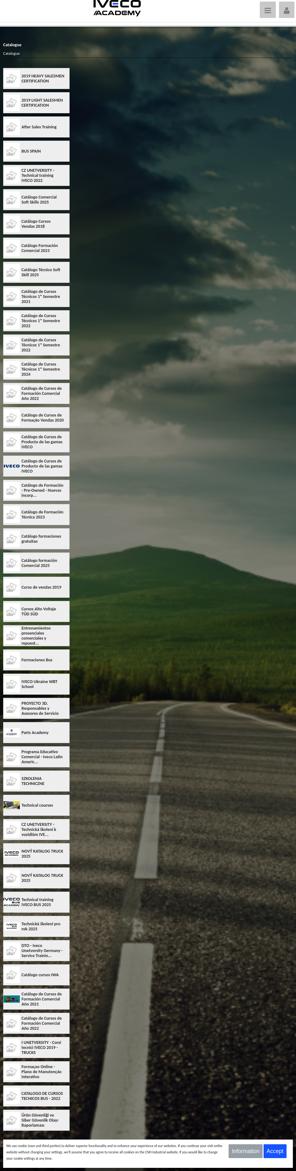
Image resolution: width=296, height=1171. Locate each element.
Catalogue (11, 53)
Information (245, 1151)
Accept (275, 1151)
